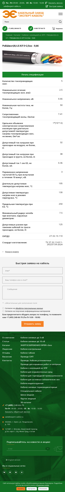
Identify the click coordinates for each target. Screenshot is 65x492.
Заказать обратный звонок (17, 412)
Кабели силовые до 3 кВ (32, 337)
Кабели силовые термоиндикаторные (39, 387)
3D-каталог (26, 402)
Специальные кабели (31, 391)
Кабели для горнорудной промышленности (42, 375)
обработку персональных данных (29, 308)
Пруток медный (28, 398)
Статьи (5, 341)
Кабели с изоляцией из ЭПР (34, 368)
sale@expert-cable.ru (14, 417)
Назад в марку (12, 251)
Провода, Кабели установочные (36, 360)
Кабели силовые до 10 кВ (33, 341)
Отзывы (6, 353)
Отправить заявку (32, 324)
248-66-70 (14, 405)
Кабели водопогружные (32, 383)
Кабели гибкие (28, 353)
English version (14, 460)
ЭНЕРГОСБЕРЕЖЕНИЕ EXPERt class (36, 345)
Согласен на (24, 308)
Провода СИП (27, 356)
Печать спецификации (32, 74)
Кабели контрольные (31, 349)
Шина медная (27, 395)
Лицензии (7, 349)
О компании (8, 337)
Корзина (59, 28)
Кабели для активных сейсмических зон (40, 379)
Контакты (7, 360)
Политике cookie (43, 485)
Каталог (6, 345)
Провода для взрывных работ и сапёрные (41, 364)
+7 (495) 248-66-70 (14, 28)
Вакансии (7, 356)
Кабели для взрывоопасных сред (36, 372)
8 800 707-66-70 (39, 28)
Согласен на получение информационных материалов (27, 311)
